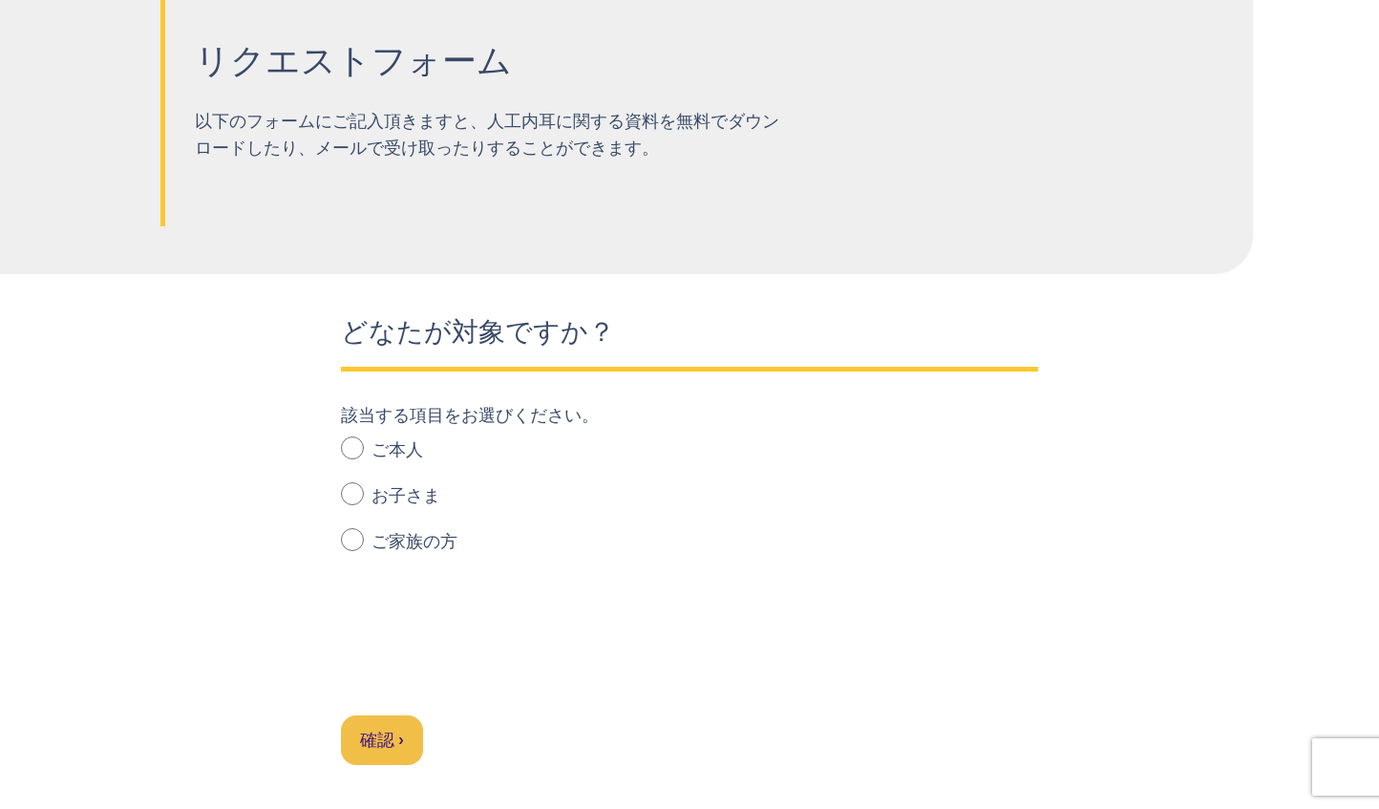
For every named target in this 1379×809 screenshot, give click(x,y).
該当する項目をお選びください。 (470, 415)
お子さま (390, 494)
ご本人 (382, 448)
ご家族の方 (399, 540)
